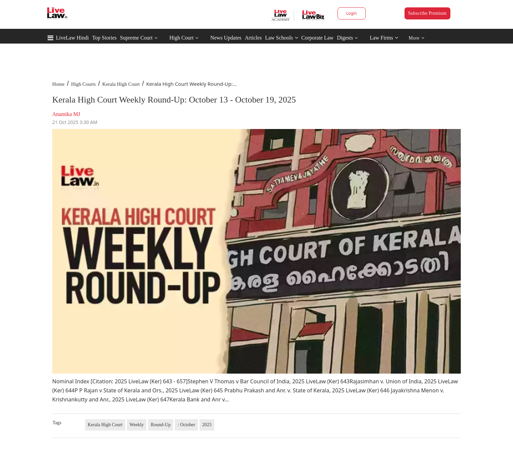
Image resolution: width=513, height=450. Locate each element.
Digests (345, 38)
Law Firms (384, 38)
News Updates (225, 38)
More (416, 38)
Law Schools (281, 38)
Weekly (137, 424)
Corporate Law (317, 38)
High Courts (83, 84)
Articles (253, 38)
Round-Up (160, 424)
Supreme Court (136, 38)
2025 (207, 424)
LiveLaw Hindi (72, 38)
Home (58, 84)
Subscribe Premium (427, 13)
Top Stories (104, 38)
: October (186, 424)
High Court (181, 38)
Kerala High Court (121, 84)
